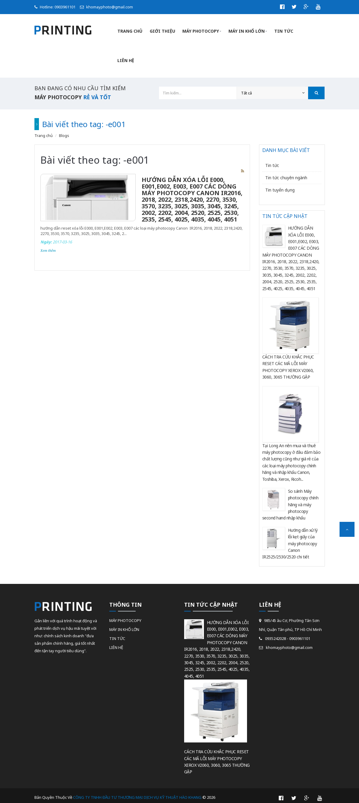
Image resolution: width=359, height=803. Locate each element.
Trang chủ (43, 130)
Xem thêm (48, 245)
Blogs (64, 130)
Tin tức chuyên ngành (286, 173)
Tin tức (272, 160)
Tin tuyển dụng (280, 185)
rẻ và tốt (97, 92)
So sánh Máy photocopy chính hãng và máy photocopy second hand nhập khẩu (290, 499)
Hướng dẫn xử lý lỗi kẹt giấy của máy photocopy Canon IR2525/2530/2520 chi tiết (290, 538)
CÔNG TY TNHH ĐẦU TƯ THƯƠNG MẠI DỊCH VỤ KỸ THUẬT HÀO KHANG (137, 792)
